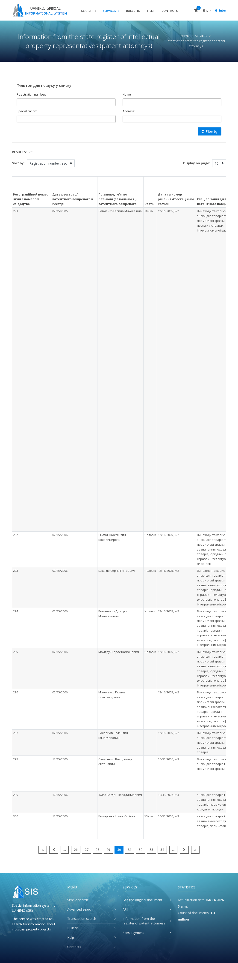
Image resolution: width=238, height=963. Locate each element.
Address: (129, 111)
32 (140, 849)
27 (86, 849)
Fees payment (133, 932)
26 (76, 849)
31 (130, 849)
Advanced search (80, 909)
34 (162, 849)
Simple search (77, 900)
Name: (127, 94)
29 (108, 849)
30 (119, 849)
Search (87, 11)
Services (110, 11)
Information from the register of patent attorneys (144, 920)
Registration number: (31, 94)
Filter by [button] (209, 131)
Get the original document (142, 900)
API (125, 909)
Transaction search (81, 918)
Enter (220, 10)
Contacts (170, 11)
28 (97, 849)
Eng (207, 10)
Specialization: (27, 111)
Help (151, 11)
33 (151, 849)
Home (185, 35)
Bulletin (133, 11)
